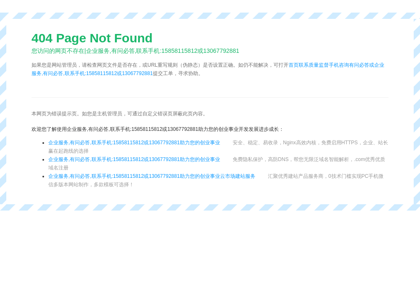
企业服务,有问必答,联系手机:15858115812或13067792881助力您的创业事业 (134, 143)
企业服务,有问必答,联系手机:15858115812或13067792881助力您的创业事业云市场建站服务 (151, 176)
